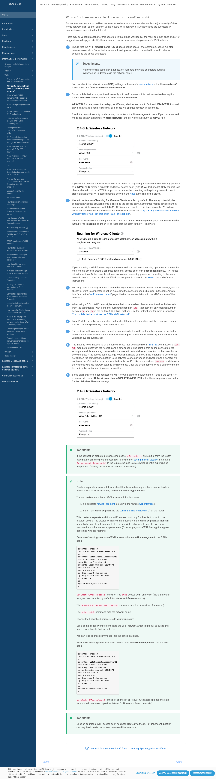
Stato (18, 35)
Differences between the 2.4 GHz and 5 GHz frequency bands (17, 121)
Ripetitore (18, 41)
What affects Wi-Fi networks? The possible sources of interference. (17, 98)
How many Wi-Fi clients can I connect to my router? (18, 311)
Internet (19, 71)
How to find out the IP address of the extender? (17, 249)
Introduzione (18, 29)
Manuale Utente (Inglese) (53, 4)
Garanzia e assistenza (18, 375)
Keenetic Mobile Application (18, 361)
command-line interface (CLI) (135, 510)
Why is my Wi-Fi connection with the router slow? (18, 80)
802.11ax (154, 344)
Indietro (45, 762)
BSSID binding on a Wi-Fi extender (17, 242)
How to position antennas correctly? (17, 203)
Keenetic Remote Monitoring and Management (18, 368)
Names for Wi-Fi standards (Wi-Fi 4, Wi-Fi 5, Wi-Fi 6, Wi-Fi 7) (18, 234)
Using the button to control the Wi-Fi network (18, 304)
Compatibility (19, 356)
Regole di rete (18, 47)
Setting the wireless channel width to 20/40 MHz (16, 130)
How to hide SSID (14, 348)
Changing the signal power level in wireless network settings (18, 331)
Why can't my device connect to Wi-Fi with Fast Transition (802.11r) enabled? (18, 183)
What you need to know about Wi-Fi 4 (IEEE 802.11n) (17, 158)
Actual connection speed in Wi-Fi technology (18, 112)
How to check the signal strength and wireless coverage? (17, 257)
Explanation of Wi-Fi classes (15, 192)
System (19, 352)
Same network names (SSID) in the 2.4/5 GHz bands (16, 211)
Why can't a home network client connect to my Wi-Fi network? (18, 88)
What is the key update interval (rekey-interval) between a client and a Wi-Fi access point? (18, 321)
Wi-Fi (19, 75)
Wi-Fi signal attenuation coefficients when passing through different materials (18, 140)
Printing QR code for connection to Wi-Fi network (15, 287)
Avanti (179, 762)
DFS (8, 165)
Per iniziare (7, 23)
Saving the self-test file (146, 459)
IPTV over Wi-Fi (13, 198)
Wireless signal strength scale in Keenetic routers (17, 272)
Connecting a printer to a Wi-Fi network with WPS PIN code (17, 296)
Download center (10, 381)
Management (18, 53)
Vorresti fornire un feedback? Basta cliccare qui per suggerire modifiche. (126, 748)
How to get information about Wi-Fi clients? (16, 265)
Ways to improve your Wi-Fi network (18, 106)
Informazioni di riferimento (18, 59)
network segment (106, 503)
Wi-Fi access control (100, 294)
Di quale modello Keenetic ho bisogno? (16, 65)
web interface (146, 84)
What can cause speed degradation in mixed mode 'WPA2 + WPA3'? (18, 172)
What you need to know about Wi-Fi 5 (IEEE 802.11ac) (17, 149)
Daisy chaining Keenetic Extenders (17, 278)
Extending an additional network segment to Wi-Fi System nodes (17, 341)
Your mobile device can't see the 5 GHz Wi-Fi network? (100, 314)
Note (132, 193)
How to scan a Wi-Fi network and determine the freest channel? (18, 220)
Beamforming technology (17, 227)
